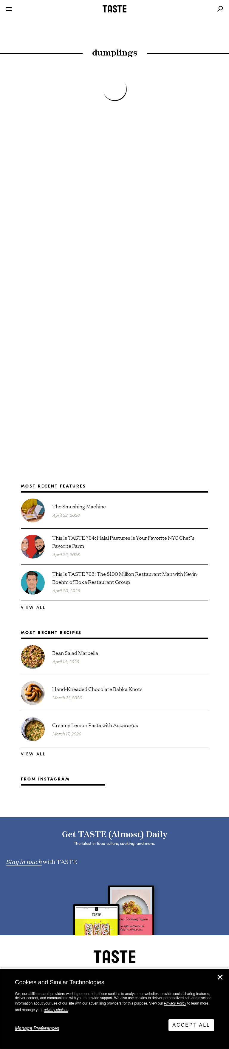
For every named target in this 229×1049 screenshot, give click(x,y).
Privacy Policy (175, 1003)
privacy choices (56, 1010)
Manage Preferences (37, 1028)
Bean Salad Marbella (75, 652)
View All (33, 607)
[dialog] (114, 1009)
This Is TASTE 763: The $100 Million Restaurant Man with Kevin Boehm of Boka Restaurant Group (124, 577)
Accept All (191, 1025)
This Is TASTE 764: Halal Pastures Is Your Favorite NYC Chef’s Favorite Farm (123, 541)
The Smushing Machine (79, 506)
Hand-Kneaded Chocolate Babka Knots (97, 688)
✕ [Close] (220, 977)
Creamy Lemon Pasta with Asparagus (95, 725)
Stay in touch (24, 861)
